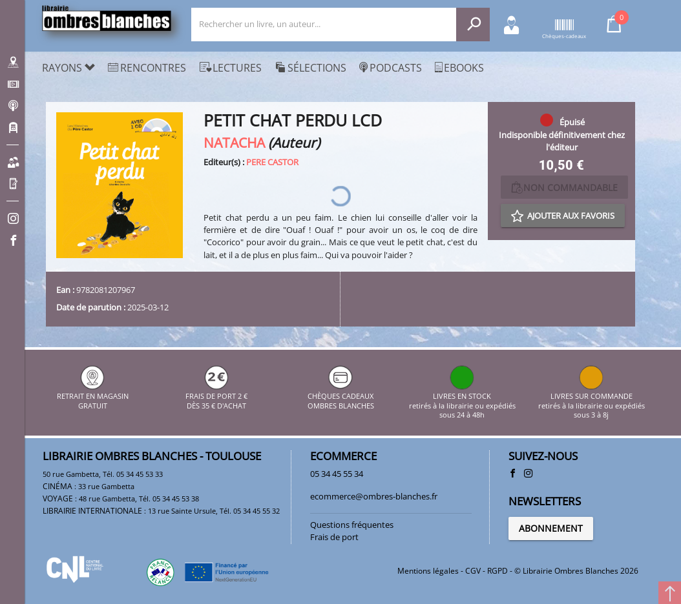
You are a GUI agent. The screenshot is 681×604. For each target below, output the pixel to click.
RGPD (497, 570)
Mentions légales (428, 570)
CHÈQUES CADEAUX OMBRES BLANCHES (341, 396)
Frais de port (334, 537)
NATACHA (234, 142)
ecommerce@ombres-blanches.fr (373, 496)
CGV (473, 570)
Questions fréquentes (351, 524)
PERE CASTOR (272, 162)
